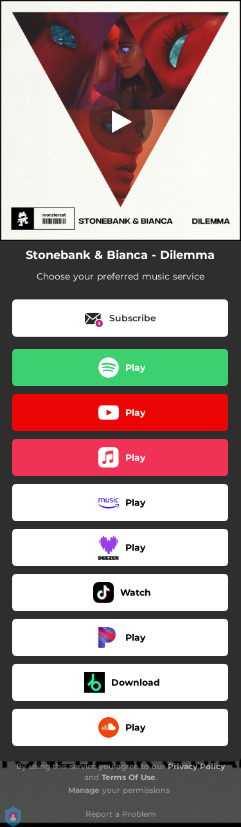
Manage (84, 790)
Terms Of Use (129, 777)
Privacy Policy (196, 766)
